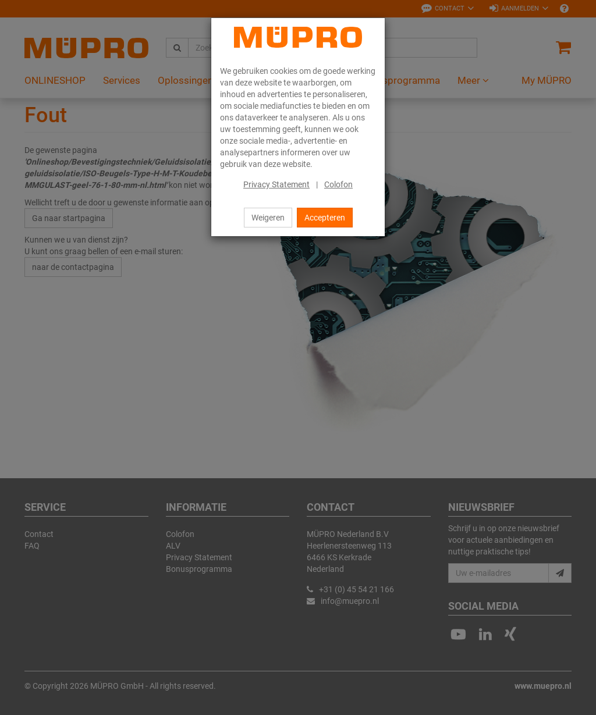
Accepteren (324, 217)
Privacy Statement (276, 184)
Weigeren (268, 217)
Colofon (338, 184)
